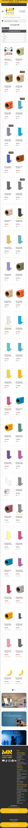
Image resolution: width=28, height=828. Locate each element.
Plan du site (20, 803)
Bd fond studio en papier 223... (19, 59)
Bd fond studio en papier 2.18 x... (20, 651)
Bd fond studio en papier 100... (19, 248)
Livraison (19, 775)
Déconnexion (20, 783)
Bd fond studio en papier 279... (19, 86)
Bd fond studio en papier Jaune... (8, 248)
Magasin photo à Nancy (21, 779)
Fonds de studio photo (8, 21)
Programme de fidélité (20, 759)
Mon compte (20, 781)
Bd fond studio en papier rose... (8, 409)
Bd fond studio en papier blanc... (8, 329)
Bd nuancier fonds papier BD (8, 59)
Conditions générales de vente (22, 791)
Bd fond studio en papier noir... (19, 221)
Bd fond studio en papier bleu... (19, 113)
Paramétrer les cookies (20, 797)
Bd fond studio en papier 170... (7, 678)
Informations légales (22, 789)
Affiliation (19, 757)
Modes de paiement (22, 777)
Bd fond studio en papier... (19, 167)
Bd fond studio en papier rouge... (8, 598)
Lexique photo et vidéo (21, 800)
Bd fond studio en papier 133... (7, 275)
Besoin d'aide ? (4, 5)
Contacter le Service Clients (22, 771)
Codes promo (20, 762)
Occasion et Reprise (22, 763)
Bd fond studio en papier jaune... (8, 382)
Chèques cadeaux (21, 754)
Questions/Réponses (22, 774)
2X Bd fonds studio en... (7, 490)
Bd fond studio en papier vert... (19, 436)
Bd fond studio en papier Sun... (8, 436)
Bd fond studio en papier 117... (7, 651)
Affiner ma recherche (14, 31)
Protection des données (20, 794)
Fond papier (15, 21)
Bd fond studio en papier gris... (7, 140)
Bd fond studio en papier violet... (8, 463)
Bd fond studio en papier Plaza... (20, 598)
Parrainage (19, 756)
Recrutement (20, 788)
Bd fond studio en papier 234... (19, 275)
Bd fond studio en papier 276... (7, 86)
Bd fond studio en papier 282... (7, 113)
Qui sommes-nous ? (22, 786)
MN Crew (19, 765)
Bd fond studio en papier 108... (19, 624)
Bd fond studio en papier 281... (7, 517)
